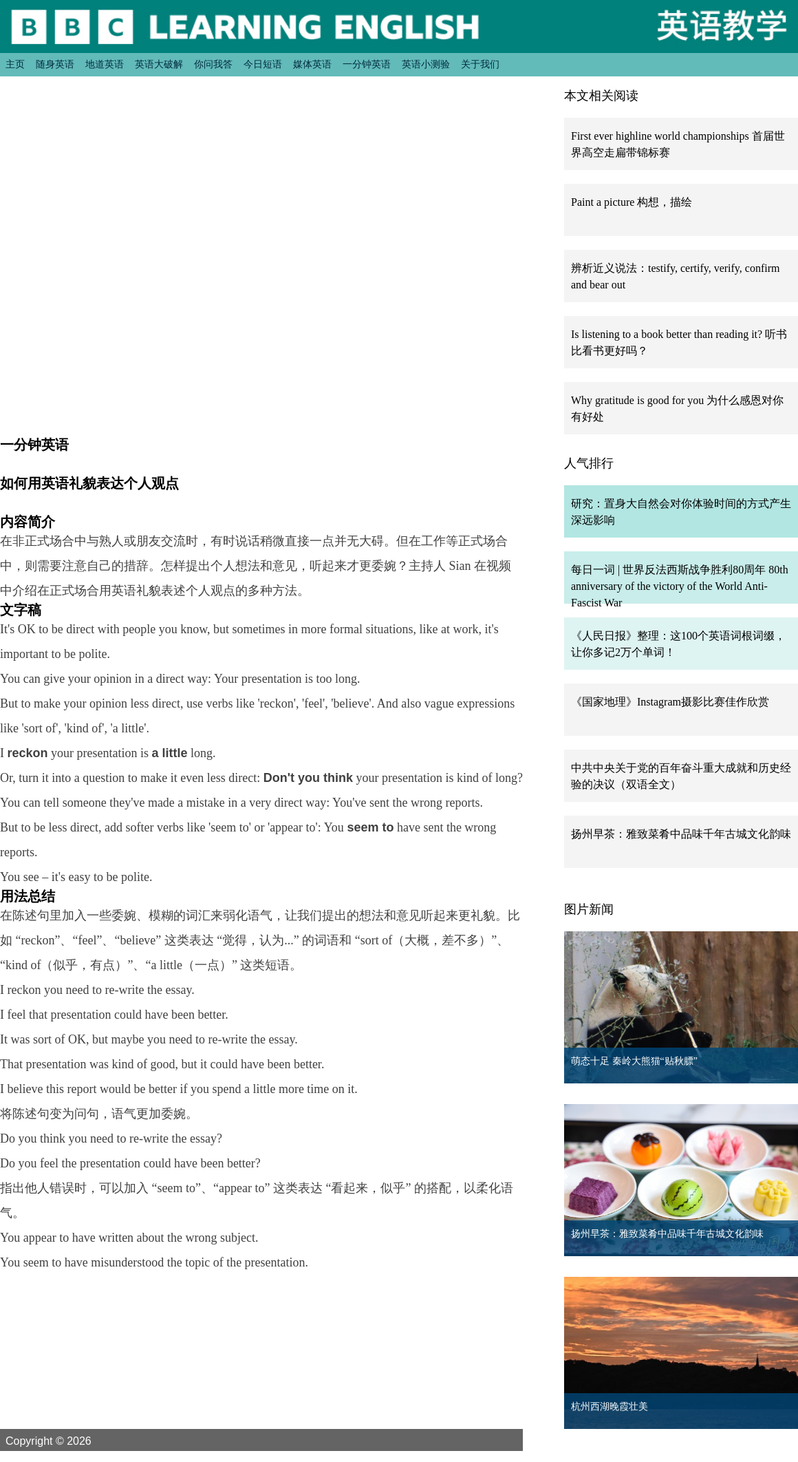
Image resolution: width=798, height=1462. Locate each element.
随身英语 (55, 64)
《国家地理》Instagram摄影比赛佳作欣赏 (670, 702)
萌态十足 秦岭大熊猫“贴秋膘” (634, 1061)
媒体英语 (312, 64)
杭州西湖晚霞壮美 (609, 1406)
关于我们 (480, 64)
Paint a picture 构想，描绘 (631, 202)
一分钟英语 (367, 64)
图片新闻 (589, 909)
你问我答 (213, 64)
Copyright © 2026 (64, 1440)
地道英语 (104, 64)
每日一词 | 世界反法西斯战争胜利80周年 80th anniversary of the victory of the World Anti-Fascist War (679, 586)
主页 (15, 64)
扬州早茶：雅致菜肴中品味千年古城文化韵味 (681, 834)
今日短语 (263, 64)
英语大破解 (159, 64)
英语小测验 (426, 64)
